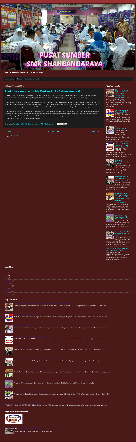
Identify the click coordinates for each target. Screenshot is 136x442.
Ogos (7, 270)
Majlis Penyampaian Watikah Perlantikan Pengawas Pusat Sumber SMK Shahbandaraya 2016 (122, 93)
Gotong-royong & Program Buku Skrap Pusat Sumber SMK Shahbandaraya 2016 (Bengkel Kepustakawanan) (122, 198)
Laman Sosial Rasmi (32, 79)
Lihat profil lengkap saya (22, 434)
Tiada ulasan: (49, 124)
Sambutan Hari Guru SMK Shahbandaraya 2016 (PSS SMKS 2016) (122, 178)
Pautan (19, 79)
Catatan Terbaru (12, 131)
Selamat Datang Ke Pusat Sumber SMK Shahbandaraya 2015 (122, 145)
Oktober (7, 283)
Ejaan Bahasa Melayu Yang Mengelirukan (122, 111)
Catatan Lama (95, 131)
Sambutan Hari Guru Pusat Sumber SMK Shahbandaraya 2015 (122, 217)
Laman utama (9, 79)
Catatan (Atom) (16, 136)
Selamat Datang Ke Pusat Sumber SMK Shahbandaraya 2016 (117, 249)
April (6, 278)
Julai (6, 273)
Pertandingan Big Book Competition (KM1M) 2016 (122, 233)
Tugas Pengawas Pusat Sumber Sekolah (122, 127)
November (8, 281)
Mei (6, 275)
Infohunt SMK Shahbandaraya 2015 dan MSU (122, 161)
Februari (7, 291)
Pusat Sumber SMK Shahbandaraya (28, 428)
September (8, 286)
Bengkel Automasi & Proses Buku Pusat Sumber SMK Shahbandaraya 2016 (44, 91)
